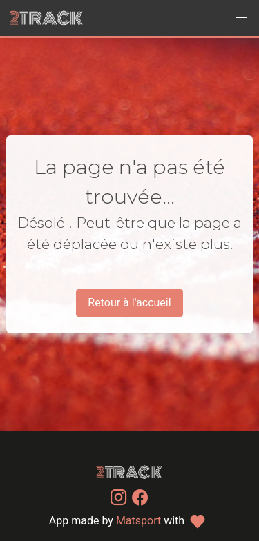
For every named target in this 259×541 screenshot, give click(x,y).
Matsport (138, 520)
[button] (241, 18)
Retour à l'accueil (129, 302)
